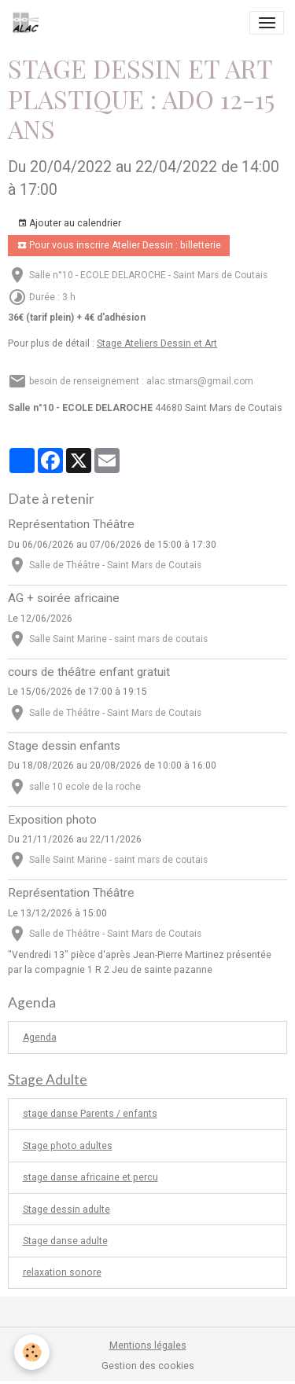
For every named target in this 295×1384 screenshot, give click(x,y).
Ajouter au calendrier (69, 223)
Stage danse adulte (65, 1240)
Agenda (40, 1037)
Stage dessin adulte (66, 1209)
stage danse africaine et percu (90, 1177)
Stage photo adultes (67, 1145)
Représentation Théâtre (71, 524)
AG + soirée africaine (64, 598)
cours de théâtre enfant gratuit (89, 672)
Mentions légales (147, 1345)
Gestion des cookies (147, 1365)
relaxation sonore (62, 1272)
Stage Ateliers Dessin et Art (157, 343)
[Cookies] (32, 1352)
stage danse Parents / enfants (90, 1113)
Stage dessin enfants (64, 746)
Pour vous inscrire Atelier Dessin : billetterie (119, 245)
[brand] (28, 23)
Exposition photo (52, 820)
